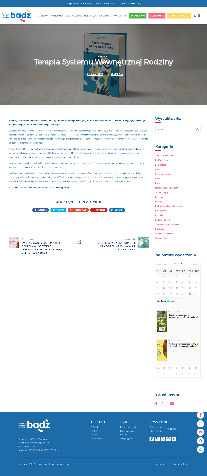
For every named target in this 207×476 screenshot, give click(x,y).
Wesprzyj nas (157, 16)
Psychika (159, 215)
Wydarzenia (160, 238)
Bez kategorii (161, 165)
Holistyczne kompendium (166, 188)
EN (125, 16)
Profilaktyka (160, 211)
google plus (78, 210)
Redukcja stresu (162, 220)
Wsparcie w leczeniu (164, 234)
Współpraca (96, 438)
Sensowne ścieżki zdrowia (167, 224)
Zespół (94, 434)
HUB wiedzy (90, 16)
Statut (94, 431)
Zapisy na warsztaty (179, 16)
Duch (157, 183)
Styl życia (159, 229)
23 (190, 294)
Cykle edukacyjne (163, 174)
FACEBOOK (41, 210)
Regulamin (159, 464)
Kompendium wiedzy (130, 427)
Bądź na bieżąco (73, 16)
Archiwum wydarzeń (164, 156)
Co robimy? (57, 16)
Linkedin (117, 210)
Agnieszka (117, 74)
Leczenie (159, 197)
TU (67, 187)
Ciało (157, 169)
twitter (58, 210)
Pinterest (99, 210)
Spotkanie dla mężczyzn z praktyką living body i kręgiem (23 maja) (183, 345)
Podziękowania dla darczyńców (169, 206)
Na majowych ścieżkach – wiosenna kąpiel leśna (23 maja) (181, 316)
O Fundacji (43, 16)
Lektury (103, 56)
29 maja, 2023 (95, 74)
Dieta (157, 178)
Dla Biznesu (104, 16)
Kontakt (117, 16)
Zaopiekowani (138, 16)
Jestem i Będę (161, 192)
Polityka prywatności (179, 464)
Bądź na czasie (127, 431)
